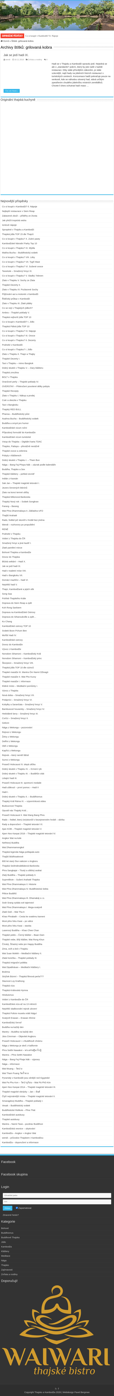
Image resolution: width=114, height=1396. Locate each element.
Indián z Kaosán (10, 478)
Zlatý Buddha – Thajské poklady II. (19, 875)
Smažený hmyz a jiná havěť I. (16, 543)
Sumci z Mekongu (11, 759)
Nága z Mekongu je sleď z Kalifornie (20, 1045)
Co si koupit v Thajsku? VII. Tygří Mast (21, 262)
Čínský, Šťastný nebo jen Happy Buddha (22, 944)
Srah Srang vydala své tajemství (18, 902)
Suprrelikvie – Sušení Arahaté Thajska (21, 879)
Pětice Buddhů (9, 893)
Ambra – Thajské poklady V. (16, 312)
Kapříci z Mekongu (11, 750)
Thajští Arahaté (9, 515)
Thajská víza (8, 985)
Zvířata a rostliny (35, 59)
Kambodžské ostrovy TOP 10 (16, 626)
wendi (7, 59)
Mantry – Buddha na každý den (17, 1031)
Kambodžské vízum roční (14, 428)
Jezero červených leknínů (14, 487)
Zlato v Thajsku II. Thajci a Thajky (18, 354)
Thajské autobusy (11, 1119)
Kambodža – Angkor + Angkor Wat (19, 1133)
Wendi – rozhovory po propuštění (18, 524)
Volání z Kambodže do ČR (15, 999)
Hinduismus (8, 995)
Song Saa (7, 593)
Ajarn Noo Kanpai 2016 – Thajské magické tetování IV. (29, 833)
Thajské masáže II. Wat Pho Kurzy (19, 676)
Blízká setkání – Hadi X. (14, 561)
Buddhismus (7, 1233)
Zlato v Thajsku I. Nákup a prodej (18, 395)
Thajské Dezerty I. (11, 358)
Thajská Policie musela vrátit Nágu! (19, 1013)
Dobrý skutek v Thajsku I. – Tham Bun (21, 460)
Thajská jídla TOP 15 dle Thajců (18, 234)
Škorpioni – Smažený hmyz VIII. (18, 663)
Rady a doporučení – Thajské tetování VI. (22, 824)
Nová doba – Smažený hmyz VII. (18, 695)
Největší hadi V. (9, 584)
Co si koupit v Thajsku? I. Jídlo (17, 349)
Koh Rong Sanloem (11, 607)
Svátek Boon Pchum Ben (14, 630)
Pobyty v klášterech (11, 455)
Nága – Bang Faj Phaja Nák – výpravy (21, 1059)
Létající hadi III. (9, 778)
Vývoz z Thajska (10, 690)
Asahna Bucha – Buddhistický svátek (20, 418)
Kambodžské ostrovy (12, 640)
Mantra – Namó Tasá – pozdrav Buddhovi (22, 1124)
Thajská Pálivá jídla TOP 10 (15, 326)
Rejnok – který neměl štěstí (15, 755)
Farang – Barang (10, 506)
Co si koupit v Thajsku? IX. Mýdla (18, 248)
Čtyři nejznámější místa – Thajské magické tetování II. (28, 1096)
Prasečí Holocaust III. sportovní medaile (21, 783)
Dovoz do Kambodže (12, 644)
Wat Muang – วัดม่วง (12, 1068)
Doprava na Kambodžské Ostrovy (18, 612)
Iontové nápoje (9, 225)
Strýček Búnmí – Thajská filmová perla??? (23, 976)
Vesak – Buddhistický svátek (16, 1105)
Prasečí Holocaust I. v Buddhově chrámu (22, 1041)
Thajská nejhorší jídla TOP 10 (16, 317)
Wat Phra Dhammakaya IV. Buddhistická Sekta (25, 889)
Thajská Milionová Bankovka (16, 497)
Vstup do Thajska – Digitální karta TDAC (22, 441)
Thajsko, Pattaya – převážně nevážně (20, 446)
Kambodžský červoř (12, 1022)
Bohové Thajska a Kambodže (16, 552)
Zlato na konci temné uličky (15, 492)
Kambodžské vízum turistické (16, 437)
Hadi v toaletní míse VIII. (14, 570)
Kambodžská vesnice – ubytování (18, 1128)
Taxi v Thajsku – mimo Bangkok (17, 363)
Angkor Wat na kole (11, 838)
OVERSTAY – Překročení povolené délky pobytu (26, 386)
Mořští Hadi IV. (9, 635)
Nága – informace (11, 1064)
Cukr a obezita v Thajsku (14, 400)
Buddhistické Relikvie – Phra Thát (18, 1110)
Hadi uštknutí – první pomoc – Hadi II (20, 787)
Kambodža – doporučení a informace (20, 1142)
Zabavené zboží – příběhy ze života (19, 215)
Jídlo (3, 1242)
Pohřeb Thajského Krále (14, 598)
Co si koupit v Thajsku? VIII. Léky (18, 257)
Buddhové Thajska (10, 1237)
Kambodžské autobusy (13, 1114)
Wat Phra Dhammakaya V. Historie (19, 884)
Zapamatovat (23, 1208)
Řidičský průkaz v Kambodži (16, 298)
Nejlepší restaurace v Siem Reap (18, 211)
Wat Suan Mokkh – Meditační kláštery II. (22, 953)
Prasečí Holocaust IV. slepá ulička (18, 764)
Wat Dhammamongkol (13, 847)
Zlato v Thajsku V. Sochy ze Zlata (18, 280)
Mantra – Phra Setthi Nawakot (17, 1055)
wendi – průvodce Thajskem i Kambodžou (22, 1137)
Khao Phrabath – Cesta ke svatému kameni (23, 916)
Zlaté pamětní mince (12, 547)
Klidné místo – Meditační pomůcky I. (20, 686)
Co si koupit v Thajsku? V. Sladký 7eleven (22, 275)
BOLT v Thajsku (10, 377)
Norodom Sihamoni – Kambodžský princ (22, 658)
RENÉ (5, 529)
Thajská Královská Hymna (15, 990)
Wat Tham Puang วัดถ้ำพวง (15, 1073)
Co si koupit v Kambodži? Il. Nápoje (41, 36)
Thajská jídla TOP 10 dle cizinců (18, 667)
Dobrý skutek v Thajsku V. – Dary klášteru (22, 368)
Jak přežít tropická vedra (14, 220)
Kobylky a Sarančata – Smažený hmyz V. (22, 704)
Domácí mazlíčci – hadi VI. (15, 580)
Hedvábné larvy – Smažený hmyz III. (20, 713)
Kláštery (5, 1251)
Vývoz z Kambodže (11, 649)
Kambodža (6, 1246)
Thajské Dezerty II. (11, 285)
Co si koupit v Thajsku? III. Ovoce (18, 335)
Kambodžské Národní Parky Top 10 (19, 243)
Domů (5, 41)
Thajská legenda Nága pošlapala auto (20, 852)
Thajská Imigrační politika (14, 962)
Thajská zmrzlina (10, 372)
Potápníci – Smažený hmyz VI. (17, 700)
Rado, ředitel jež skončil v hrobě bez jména (23, 520)
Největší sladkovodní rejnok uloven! (19, 1008)
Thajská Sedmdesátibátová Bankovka (20, 865)
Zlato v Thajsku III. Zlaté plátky (17, 303)
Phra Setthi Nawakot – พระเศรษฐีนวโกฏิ (21, 1050)
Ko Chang (7, 621)
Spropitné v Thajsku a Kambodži (18, 229)
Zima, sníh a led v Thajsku (15, 948)
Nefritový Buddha (10, 842)
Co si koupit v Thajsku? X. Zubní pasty (21, 238)
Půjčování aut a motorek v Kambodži (20, 294)
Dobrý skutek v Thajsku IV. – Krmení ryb (22, 769)
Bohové (5, 1228)
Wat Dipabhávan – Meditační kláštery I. (21, 967)
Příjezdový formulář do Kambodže (19, 432)
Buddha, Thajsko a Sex (13, 469)
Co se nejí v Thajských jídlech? (17, 308)
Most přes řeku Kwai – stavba (16, 925)
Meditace (5, 1256)
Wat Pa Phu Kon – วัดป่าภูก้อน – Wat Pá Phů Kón (26, 1082)
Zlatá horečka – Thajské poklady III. (19, 958)
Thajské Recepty (10, 391)
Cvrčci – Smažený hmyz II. (15, 718)
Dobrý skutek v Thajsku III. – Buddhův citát (23, 773)
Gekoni (5, 723)
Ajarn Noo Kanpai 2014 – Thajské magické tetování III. (29, 1087)
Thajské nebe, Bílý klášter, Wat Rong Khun (23, 939)
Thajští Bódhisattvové (12, 856)
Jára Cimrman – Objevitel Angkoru (19, 1036)
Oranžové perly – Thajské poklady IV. (20, 381)
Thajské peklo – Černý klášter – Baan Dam (23, 935)
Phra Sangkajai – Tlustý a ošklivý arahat (22, 870)
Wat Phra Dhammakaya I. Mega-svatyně (22, 907)
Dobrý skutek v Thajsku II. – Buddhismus (22, 796)
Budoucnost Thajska (12, 806)
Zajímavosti (7, 1269)
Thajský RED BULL (11, 409)
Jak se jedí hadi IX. (16, 55)
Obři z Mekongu (10, 746)
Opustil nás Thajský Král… (15, 810)
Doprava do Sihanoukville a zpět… (19, 617)
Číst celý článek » (11, 91)
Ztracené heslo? (11, 1215)
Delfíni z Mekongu (11, 741)
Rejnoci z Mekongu (11, 732)
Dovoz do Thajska (11, 557)
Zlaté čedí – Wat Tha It (13, 912)
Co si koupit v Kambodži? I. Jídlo (18, 321)
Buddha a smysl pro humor (15, 423)
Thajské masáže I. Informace (16, 681)
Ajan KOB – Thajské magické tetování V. (22, 829)
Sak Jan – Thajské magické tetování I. (21, 483)
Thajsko (5, 1265)
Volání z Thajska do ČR (13, 538)
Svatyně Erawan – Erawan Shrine (18, 1018)
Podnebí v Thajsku (11, 534)
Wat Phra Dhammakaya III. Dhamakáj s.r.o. (23, 898)
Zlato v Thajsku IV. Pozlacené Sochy (20, 289)
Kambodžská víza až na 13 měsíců (19, 1004)
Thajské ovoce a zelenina (14, 451)
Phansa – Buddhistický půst (15, 414)
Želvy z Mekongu (10, 736)
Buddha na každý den (13, 1027)
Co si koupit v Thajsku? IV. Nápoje (19, 331)
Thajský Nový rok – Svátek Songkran (20, 501)
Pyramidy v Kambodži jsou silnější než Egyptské (26, 1078)
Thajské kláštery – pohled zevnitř (18, 474)
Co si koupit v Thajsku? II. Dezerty (19, 340)
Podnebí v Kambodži (12, 345)
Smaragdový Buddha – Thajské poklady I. (22, 1101)
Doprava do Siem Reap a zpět (17, 603)
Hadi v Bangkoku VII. (12, 575)
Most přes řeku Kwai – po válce (17, 921)
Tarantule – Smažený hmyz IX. (17, 271)
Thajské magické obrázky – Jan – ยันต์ (21, 1091)
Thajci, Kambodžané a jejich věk (18, 589)
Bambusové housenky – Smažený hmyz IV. (23, 709)
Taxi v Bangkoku (10, 404)
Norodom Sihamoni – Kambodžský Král (21, 653)
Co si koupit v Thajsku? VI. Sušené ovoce (22, 266)
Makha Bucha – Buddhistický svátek (20, 252)
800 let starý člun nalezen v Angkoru (20, 861)
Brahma (6, 972)
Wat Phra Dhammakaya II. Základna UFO (22, 511)
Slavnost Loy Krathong (13, 981)
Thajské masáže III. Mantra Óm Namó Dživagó (25, 672)
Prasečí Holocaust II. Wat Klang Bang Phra (23, 815)
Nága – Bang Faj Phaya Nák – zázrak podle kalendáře (29, 464)
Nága (4, 1260)
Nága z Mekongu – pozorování (17, 727)
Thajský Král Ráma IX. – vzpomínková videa (24, 801)
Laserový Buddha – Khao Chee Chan (20, 930)
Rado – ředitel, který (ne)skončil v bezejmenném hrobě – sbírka (33, 819)
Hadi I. (5, 792)
